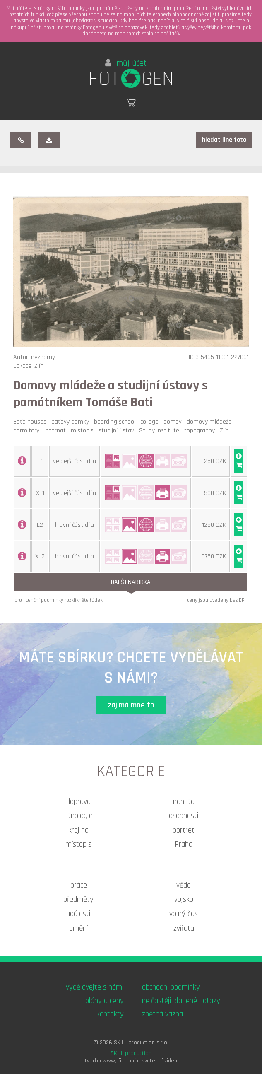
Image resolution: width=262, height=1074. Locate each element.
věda (183, 885)
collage (151, 422)
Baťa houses (31, 422)
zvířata (183, 928)
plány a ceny (104, 1001)
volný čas (183, 914)
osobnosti (184, 816)
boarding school (116, 422)
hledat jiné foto (224, 139)
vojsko (183, 899)
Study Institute (161, 430)
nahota (184, 801)
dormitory (28, 430)
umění (78, 928)
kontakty (110, 1014)
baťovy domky (71, 422)
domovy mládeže (211, 422)
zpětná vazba (162, 1014)
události (78, 914)
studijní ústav (118, 430)
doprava (78, 801)
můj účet (126, 63)
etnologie (78, 816)
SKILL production (131, 1053)
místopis (84, 430)
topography (201, 430)
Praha (183, 844)
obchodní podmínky (171, 987)
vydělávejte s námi (95, 987)
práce (78, 885)
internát (56, 430)
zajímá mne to (131, 705)
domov (174, 422)
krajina (78, 830)
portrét (184, 830)
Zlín (226, 430)
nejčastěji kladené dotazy (181, 1001)
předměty (78, 899)
